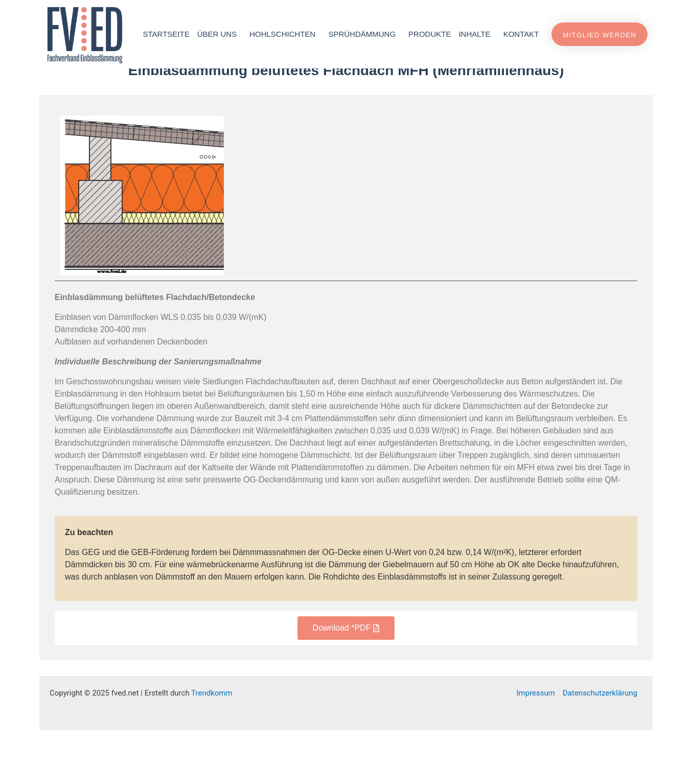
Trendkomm (212, 725)
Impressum (536, 725)
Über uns (219, 34)
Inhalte (476, 34)
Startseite (166, 34)
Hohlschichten (284, 34)
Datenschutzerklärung (600, 725)
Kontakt (521, 34)
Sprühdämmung (364, 34)
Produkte (429, 34)
